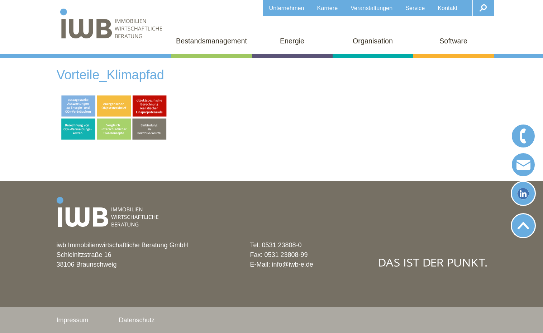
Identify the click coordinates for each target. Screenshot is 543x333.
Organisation (373, 41)
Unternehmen (286, 8)
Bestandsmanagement (211, 41)
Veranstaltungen (371, 8)
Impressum (73, 320)
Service (415, 8)
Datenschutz (137, 320)
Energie (292, 41)
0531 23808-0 (282, 245)
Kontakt (447, 8)
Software (453, 41)
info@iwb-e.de (292, 264)
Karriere (327, 8)
